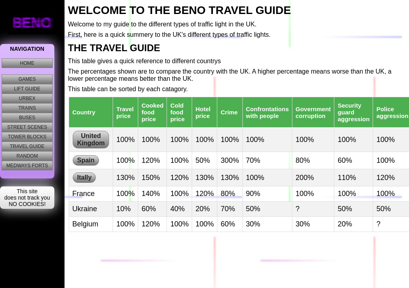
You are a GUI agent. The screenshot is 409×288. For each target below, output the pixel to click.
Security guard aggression (353, 112)
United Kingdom (91, 139)
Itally (84, 177)
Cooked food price (152, 112)
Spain (86, 160)
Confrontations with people (267, 112)
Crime (229, 112)
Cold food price (177, 112)
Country (83, 112)
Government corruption (313, 112)
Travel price (124, 112)
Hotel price (202, 112)
